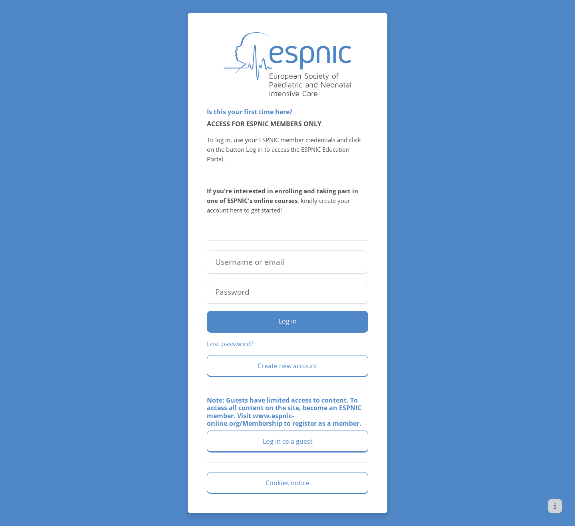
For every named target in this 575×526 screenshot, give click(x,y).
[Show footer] (555, 506)
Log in (288, 321)
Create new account (287, 365)
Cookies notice (287, 482)
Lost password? (230, 343)
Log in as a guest (288, 441)
